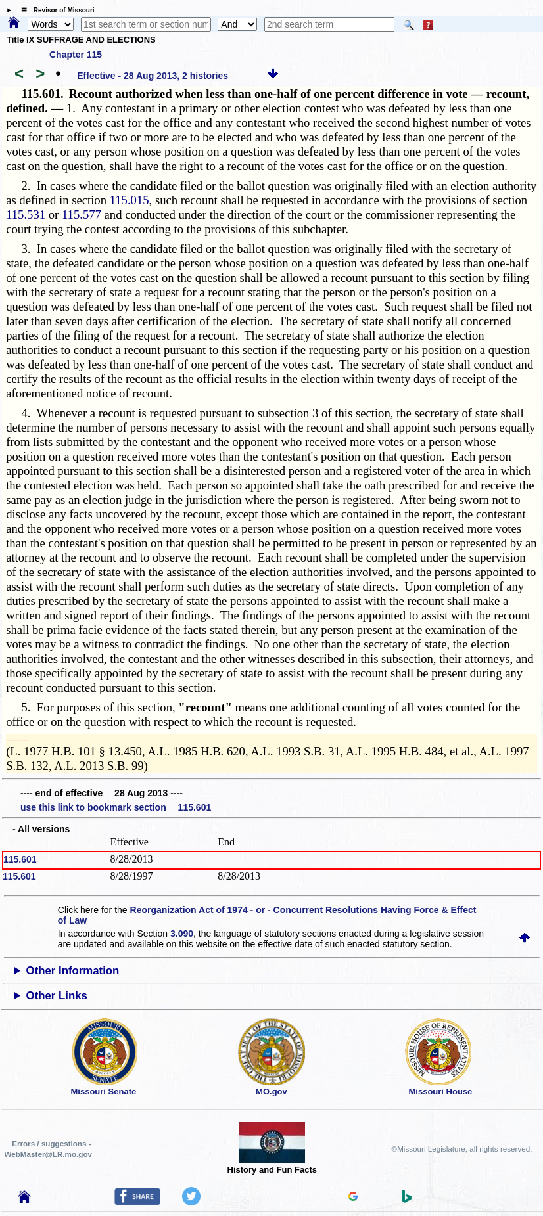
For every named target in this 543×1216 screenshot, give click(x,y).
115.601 (20, 859)
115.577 (81, 214)
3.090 (181, 933)
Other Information (73, 970)
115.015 (129, 200)
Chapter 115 (75, 54)
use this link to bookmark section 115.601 (115, 807)
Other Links (56, 995)
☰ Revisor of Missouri (54, 10)
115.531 (25, 214)
